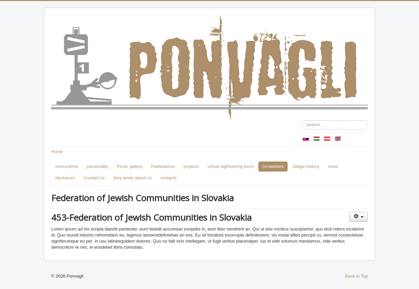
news (333, 166)
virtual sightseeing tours (230, 166)
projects (191, 166)
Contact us (94, 177)
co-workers (273, 166)
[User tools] (358, 217)
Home (57, 151)
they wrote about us (133, 177)
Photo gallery (129, 166)
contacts (168, 177)
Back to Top (356, 276)
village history (305, 166)
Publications (163, 166)
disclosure (65, 177)
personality (97, 166)
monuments (66, 166)
